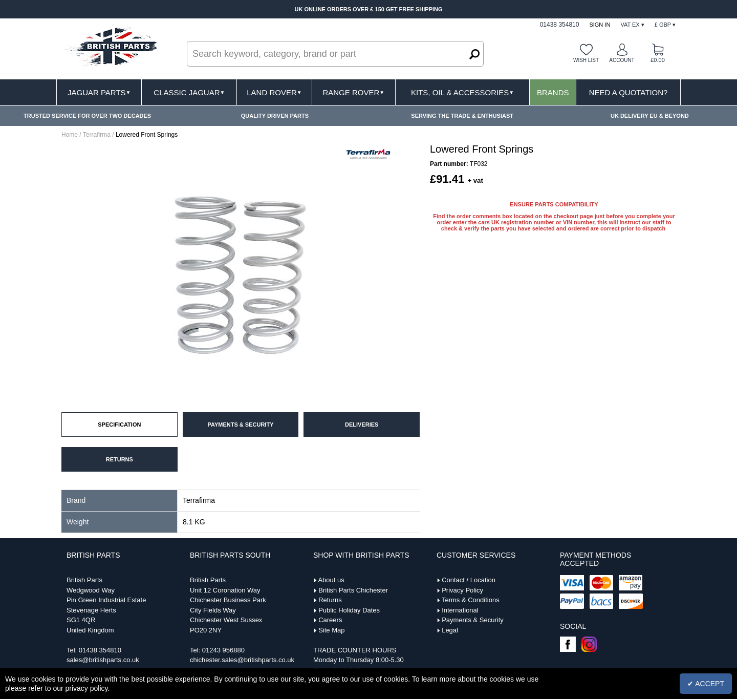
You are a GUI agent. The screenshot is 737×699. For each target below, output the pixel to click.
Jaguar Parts (99, 92)
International (460, 610)
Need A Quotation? (628, 92)
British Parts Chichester (353, 590)
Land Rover (274, 92)
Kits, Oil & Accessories (462, 92)
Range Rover (353, 92)
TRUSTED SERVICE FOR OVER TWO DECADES (87, 116)
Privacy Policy (462, 590)
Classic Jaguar (189, 92)
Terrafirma (97, 134)
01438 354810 (100, 650)
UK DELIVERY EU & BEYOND (650, 116)
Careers (330, 620)
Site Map (331, 630)
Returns (330, 600)
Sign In (599, 25)
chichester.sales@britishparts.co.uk (242, 660)
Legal (450, 630)
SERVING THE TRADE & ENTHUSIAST (462, 116)
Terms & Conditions (471, 600)
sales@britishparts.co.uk (103, 660)
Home (69, 134)
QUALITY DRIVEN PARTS (275, 116)
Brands (553, 92)
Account (621, 60)
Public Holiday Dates (349, 610)
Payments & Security (473, 620)
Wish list (586, 60)
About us (331, 580)
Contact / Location (468, 580)
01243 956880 (223, 650)
